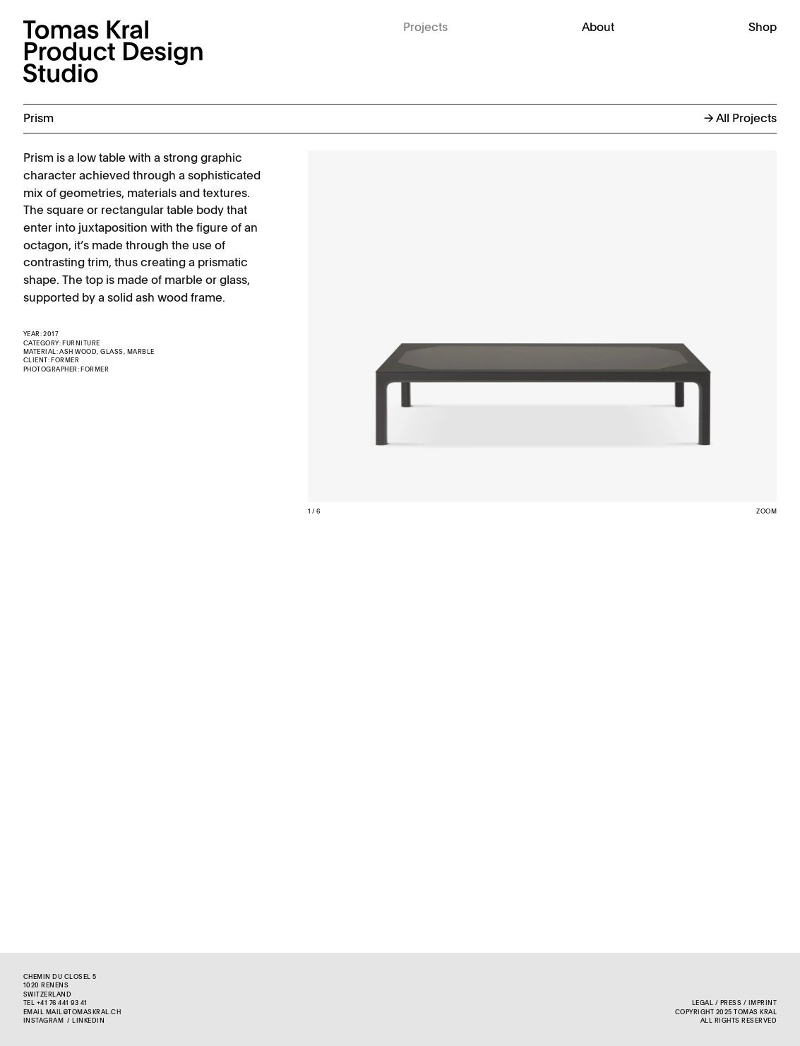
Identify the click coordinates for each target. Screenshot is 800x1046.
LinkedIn (88, 1021)
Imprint (762, 1003)
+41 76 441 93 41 (62, 1003)
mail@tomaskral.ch (83, 1012)
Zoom (766, 512)
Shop (762, 28)
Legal (702, 1003)
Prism (38, 119)
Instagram (43, 1021)
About (598, 28)
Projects (425, 28)
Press (730, 1003)
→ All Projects (740, 119)
